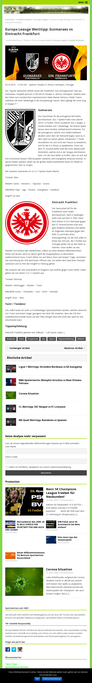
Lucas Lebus (45, 40)
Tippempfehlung (66, 338)
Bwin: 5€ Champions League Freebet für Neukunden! (61, 493)
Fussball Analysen (24, 19)
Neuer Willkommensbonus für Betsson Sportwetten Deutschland (31, 555)
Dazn (21, 338)
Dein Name (10, 446)
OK (37, 679)
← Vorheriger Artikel (18, 348)
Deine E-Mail (11, 456)
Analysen (11, 338)
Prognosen (33, 338)
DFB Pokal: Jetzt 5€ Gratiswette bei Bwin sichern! (69, 524)
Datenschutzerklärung (51, 679)
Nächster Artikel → (74, 348)
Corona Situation (59, 569)
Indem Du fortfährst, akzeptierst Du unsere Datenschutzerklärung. (38, 467)
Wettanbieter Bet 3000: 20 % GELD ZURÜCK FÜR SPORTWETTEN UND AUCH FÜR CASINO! (24, 525)
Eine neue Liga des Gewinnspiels (67, 538)
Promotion (12, 481)
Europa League (60, 40)
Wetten (80, 338)
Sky (43, 338)
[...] (76, 514)
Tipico (52, 338)
